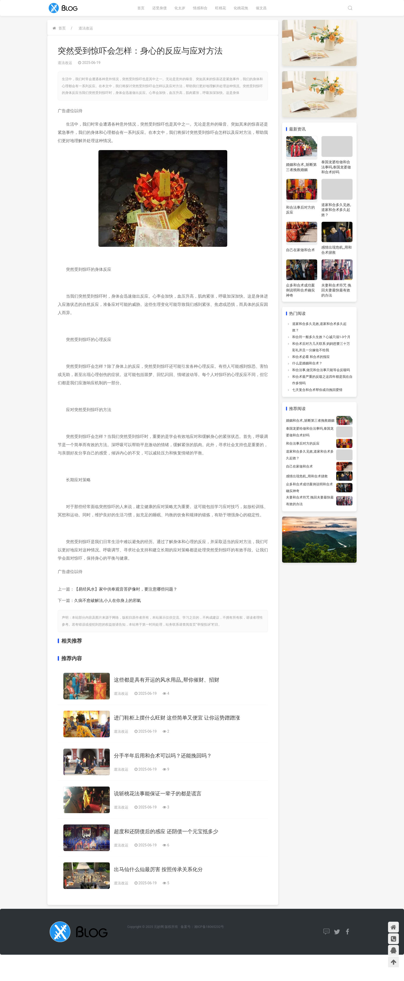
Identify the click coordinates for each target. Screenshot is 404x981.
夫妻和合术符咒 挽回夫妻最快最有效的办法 (336, 290)
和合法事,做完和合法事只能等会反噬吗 (321, 370)
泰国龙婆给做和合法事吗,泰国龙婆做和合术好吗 (336, 167)
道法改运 (86, 28)
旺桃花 (220, 8)
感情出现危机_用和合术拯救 (307, 476)
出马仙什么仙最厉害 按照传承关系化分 (158, 869)
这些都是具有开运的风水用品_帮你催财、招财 (166, 680)
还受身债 (159, 8)
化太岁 (179, 8)
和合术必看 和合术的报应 (311, 357)
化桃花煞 (241, 8)
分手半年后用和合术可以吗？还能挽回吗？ (163, 756)
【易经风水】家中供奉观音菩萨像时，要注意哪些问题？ (125, 589)
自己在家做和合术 (300, 250)
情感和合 (200, 8)
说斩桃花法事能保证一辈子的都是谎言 (157, 793)
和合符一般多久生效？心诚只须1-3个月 (321, 337)
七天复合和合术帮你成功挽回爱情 (317, 390)
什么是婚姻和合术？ (307, 363)
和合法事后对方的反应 (302, 443)
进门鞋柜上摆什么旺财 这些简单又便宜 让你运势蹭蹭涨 (177, 718)
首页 (141, 8)
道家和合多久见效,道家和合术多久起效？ (336, 210)
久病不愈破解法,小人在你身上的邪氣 (107, 600)
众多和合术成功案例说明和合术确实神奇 (300, 290)
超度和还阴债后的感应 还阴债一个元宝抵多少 (166, 831)
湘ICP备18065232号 (209, 927)
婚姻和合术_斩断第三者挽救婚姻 (310, 420)
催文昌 (261, 8)
